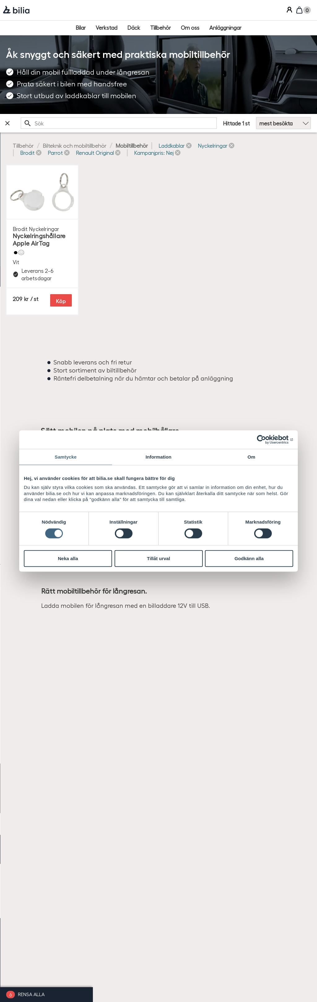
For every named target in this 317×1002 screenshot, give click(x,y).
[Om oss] (190, 27)
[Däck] (133, 27)
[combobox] (158, 123)
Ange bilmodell (22, 164)
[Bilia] (16, 10)
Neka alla (68, 558)
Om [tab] (251, 457)
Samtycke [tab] (66, 457)
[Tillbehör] (160, 27)
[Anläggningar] (225, 27)
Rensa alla (31, 994)
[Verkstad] (106, 27)
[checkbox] (46, 221)
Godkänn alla (248, 558)
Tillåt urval (158, 558)
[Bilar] (81, 27)
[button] (129, 152)
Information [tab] (158, 457)
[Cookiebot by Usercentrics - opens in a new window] (266, 439)
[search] (158, 123)
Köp (185, 332)
